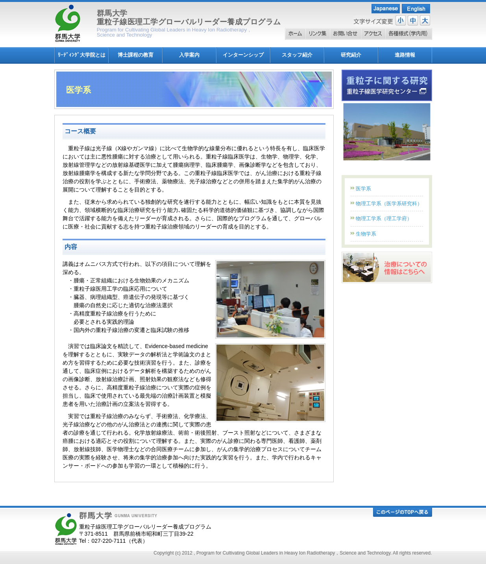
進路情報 (405, 55)
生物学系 (366, 234)
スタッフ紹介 (297, 55)
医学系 (363, 189)
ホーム (295, 34)
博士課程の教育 (135, 55)
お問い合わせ (345, 34)
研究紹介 (351, 55)
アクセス (373, 34)
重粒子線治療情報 (387, 267)
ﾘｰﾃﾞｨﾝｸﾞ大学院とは (81, 55)
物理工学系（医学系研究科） (389, 203)
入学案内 (189, 55)
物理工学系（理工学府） (384, 218)
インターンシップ (243, 55)
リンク (317, 34)
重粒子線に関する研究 (387, 85)
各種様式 (408, 34)
